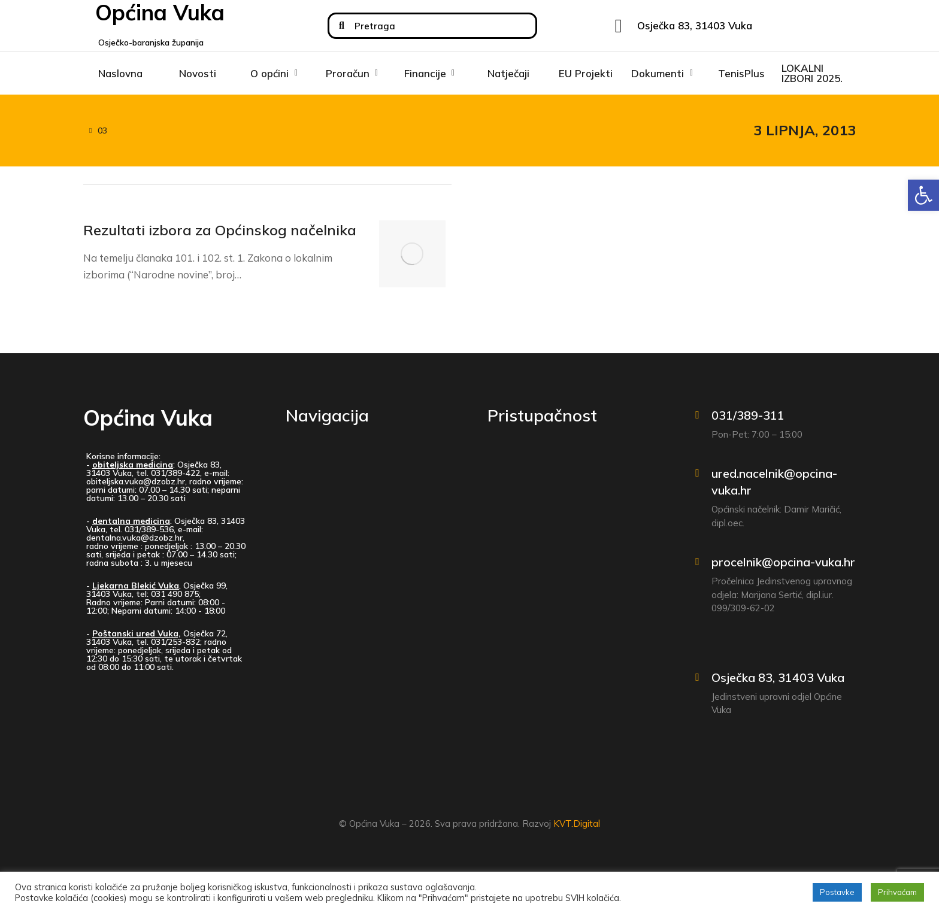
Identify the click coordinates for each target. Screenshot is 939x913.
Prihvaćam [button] (897, 892)
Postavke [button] (837, 892)
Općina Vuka (148, 422)
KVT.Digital (576, 829)
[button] (923, 195)
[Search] (342, 26)
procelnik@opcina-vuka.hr (783, 567)
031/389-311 (747, 419)
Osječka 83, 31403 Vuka (777, 682)
